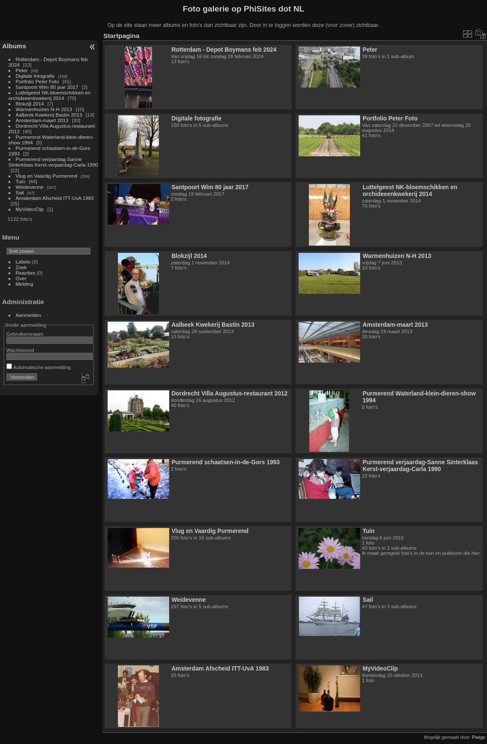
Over (21, 278)
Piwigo (478, 737)
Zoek (21, 267)
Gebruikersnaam (25, 334)
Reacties (25, 272)
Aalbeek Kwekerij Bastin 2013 (49, 114)
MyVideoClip (30, 209)
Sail (20, 192)
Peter (22, 70)
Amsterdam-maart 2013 (42, 120)
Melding (24, 284)
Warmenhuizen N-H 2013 (44, 109)
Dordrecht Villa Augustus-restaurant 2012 (229, 393)
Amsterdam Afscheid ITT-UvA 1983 (55, 198)
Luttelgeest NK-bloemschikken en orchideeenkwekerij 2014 (50, 95)
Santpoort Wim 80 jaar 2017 (47, 87)
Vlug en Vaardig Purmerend (46, 176)
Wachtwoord (20, 350)
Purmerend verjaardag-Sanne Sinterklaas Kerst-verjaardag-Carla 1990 (53, 161)
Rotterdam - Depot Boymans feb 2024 (223, 49)
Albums (14, 46)
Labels (23, 261)
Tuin (20, 181)
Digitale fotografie (35, 76)
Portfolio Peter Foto (37, 81)
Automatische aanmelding (38, 367)
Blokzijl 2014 (30, 103)
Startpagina (121, 35)
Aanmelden (28, 315)
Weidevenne (30, 187)
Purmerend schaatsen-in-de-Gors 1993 (225, 462)
